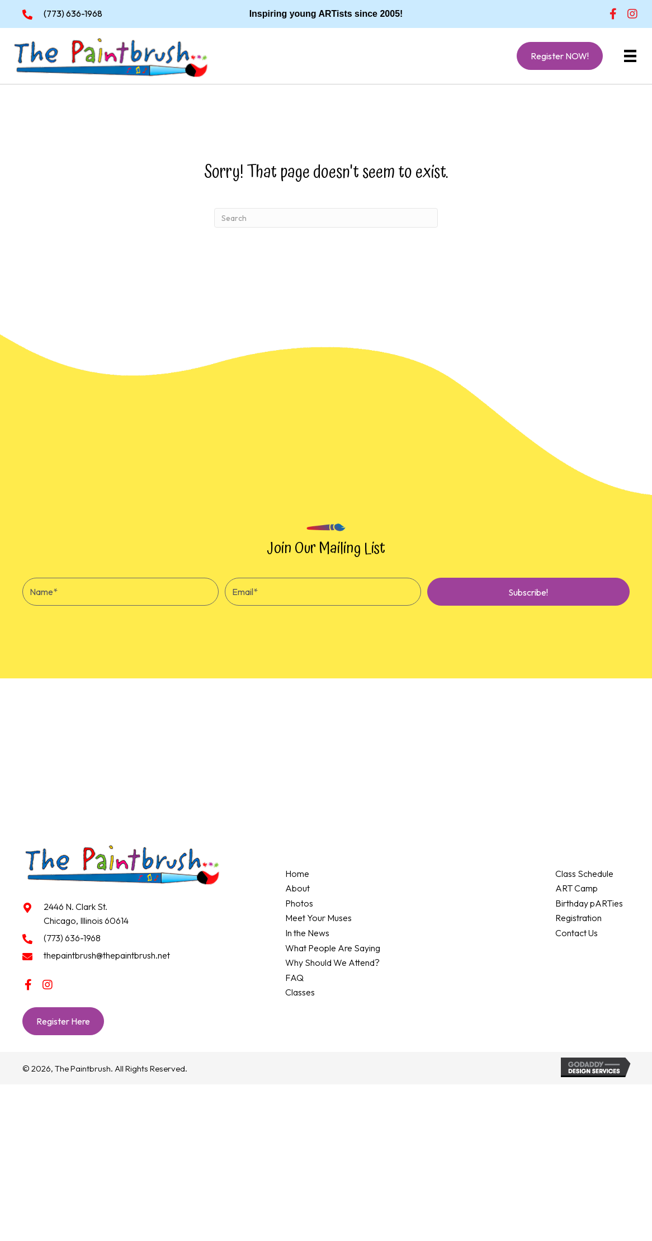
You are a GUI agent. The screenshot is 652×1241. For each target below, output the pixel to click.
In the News (307, 932)
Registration (578, 917)
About (297, 888)
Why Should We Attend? (332, 962)
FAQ (294, 977)
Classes (300, 992)
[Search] (326, 218)
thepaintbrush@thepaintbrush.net (107, 955)
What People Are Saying (332, 948)
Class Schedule (584, 873)
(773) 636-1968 (73, 13)
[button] (612, 14)
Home (297, 873)
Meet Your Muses (318, 917)
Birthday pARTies (589, 903)
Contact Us (576, 932)
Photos (299, 903)
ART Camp (576, 888)
